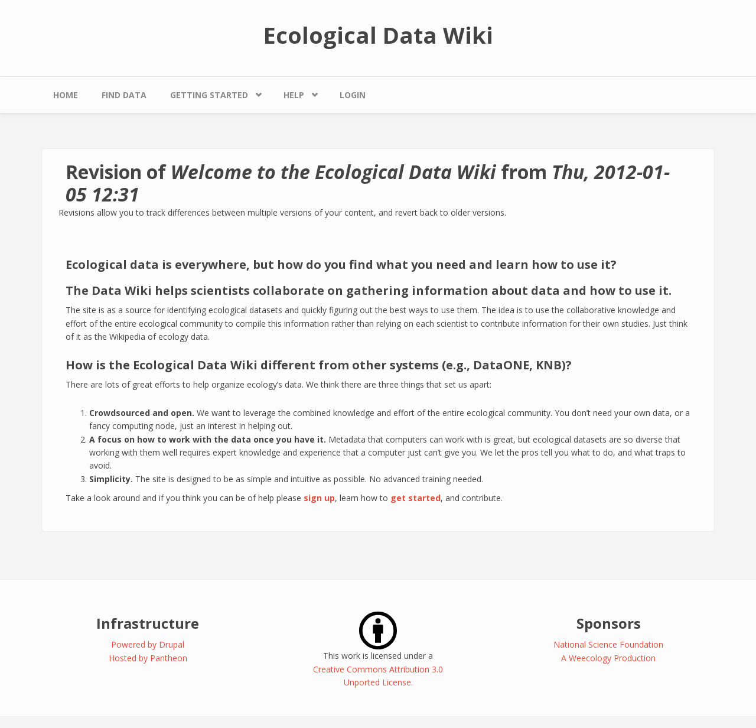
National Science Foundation (608, 644)
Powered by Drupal (147, 644)
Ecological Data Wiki (378, 35)
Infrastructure (147, 623)
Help (294, 94)
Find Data (124, 94)
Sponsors (608, 623)
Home (65, 94)
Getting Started (209, 94)
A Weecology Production (608, 658)
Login (353, 94)
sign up (319, 497)
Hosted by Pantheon (148, 658)
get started (415, 497)
